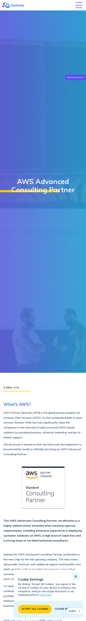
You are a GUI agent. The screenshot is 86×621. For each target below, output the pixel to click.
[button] (80, 5)
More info (46, 595)
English (72, 611)
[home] (12, 5)
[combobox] (74, 611)
